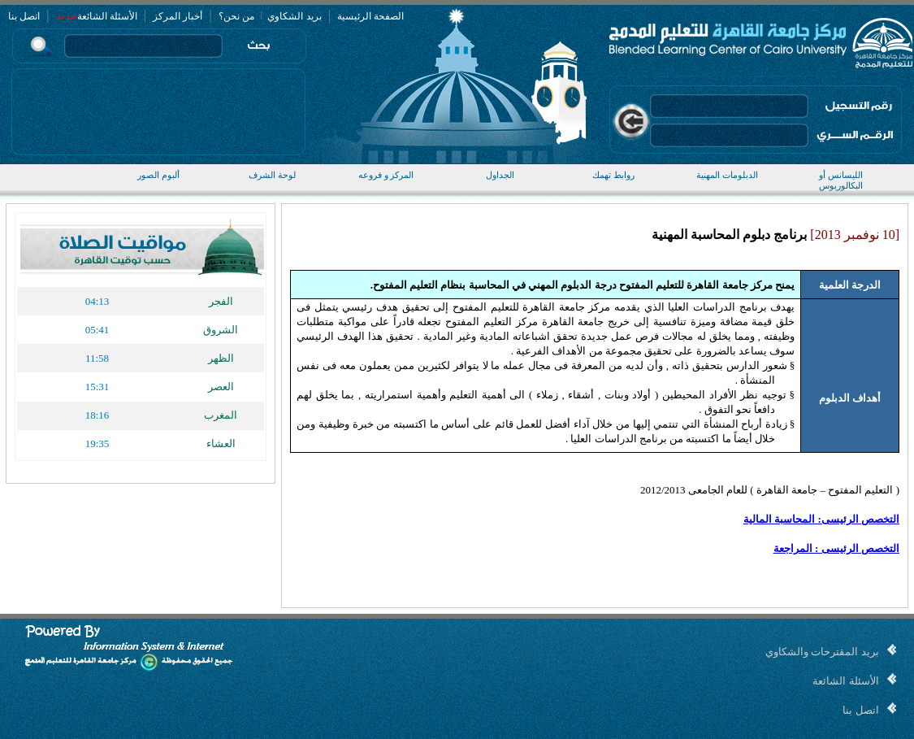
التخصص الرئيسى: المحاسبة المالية (821, 519)
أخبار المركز (177, 16)
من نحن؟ (236, 16)
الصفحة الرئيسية (370, 16)
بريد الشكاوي (293, 16)
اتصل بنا (24, 16)
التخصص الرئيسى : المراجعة (836, 548)
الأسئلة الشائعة (107, 16)
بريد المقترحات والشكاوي (822, 652)
